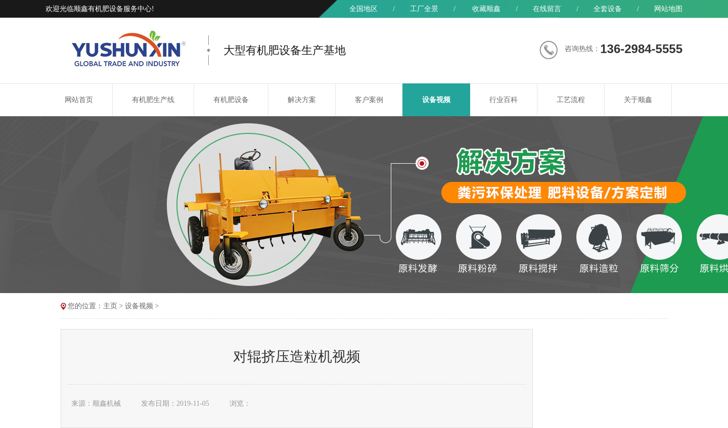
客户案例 (369, 100)
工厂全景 (424, 9)
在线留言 (547, 9)
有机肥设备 (231, 100)
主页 (110, 306)
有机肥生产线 (153, 100)
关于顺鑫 (638, 100)
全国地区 (363, 9)
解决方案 (302, 100)
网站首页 (79, 100)
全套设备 (608, 9)
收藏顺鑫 (486, 9)
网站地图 (668, 9)
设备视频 (436, 100)
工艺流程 (571, 100)
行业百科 (503, 100)
